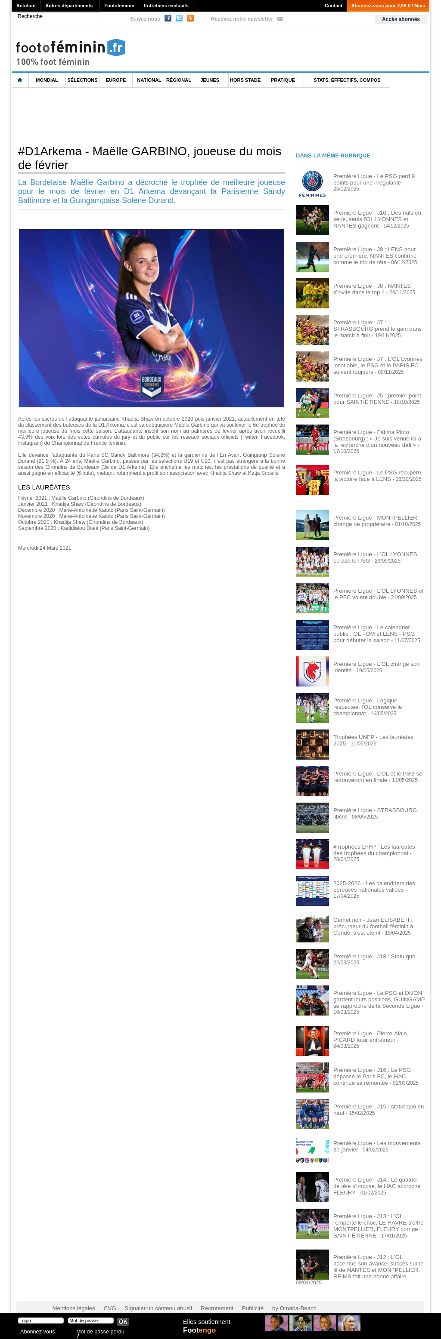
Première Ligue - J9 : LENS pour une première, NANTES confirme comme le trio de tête (377, 255)
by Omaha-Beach (276, 1296)
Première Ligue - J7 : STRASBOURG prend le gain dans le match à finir (376, 325)
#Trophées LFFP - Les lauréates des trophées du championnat (375, 848)
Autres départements (69, 5)
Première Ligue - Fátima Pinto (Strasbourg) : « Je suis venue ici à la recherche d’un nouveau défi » (375, 438)
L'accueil (20, 80)
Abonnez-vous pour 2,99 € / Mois (388, 5)
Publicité (237, 1296)
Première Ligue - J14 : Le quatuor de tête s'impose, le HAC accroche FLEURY (375, 1183)
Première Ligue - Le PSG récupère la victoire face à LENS (375, 474)
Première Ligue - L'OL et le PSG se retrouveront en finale (373, 775)
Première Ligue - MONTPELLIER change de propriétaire (371, 519)
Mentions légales (72, 1296)
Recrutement (204, 1296)
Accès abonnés (401, 19)
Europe (116, 80)
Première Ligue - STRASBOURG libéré (378, 809)
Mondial (47, 80)
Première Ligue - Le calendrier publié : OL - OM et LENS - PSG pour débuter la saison (377, 632)
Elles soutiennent (206, 1324)
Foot (200, 1333)
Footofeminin (119, 5)
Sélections (82, 80)
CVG (105, 1296)
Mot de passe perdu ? (99, 1332)
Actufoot (26, 5)
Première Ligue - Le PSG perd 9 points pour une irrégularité (377, 179)
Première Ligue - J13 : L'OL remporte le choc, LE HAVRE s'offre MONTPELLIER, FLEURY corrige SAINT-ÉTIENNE (378, 1222)
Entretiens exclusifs (166, 5)
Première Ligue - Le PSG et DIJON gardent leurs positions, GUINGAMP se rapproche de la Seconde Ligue (378, 997)
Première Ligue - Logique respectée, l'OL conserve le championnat (375, 702)
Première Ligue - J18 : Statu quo (370, 955)
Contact (333, 5)
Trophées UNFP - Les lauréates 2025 (376, 736)
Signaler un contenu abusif (150, 1296)
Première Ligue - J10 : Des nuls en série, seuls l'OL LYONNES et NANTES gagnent (378, 218)
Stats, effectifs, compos (347, 80)
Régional (178, 80)
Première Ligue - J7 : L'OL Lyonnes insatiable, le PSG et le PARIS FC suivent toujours (373, 365)
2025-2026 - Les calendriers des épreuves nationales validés (370, 885)
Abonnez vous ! (36, 1332)
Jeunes (209, 80)
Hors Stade (245, 80)
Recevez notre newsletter (242, 19)
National (149, 80)
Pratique (283, 80)
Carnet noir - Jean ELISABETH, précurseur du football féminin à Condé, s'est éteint (378, 924)
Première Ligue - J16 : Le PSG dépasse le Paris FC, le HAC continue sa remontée (379, 1073)
